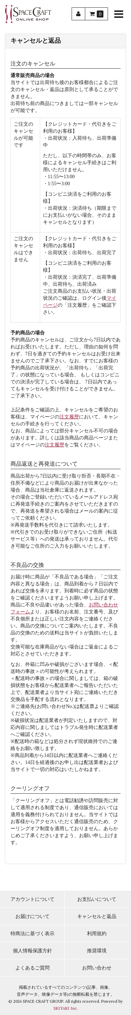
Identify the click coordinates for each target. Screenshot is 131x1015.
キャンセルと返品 (96, 916)
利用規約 (97, 933)
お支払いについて (96, 899)
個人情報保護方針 (32, 950)
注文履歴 (69, 416)
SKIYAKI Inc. (65, 1008)
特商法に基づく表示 (32, 933)
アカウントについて (32, 899)
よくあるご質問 (32, 968)
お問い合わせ (96, 968)
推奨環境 (97, 950)
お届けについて (32, 916)
